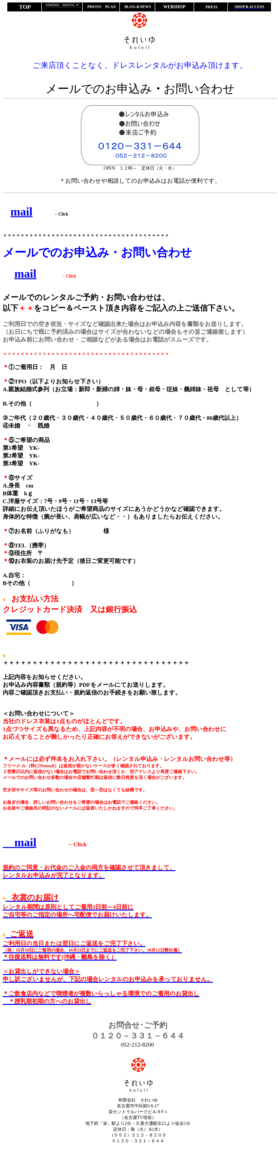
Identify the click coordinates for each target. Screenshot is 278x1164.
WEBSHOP (174, 6)
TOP (25, 7)
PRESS (211, 7)
